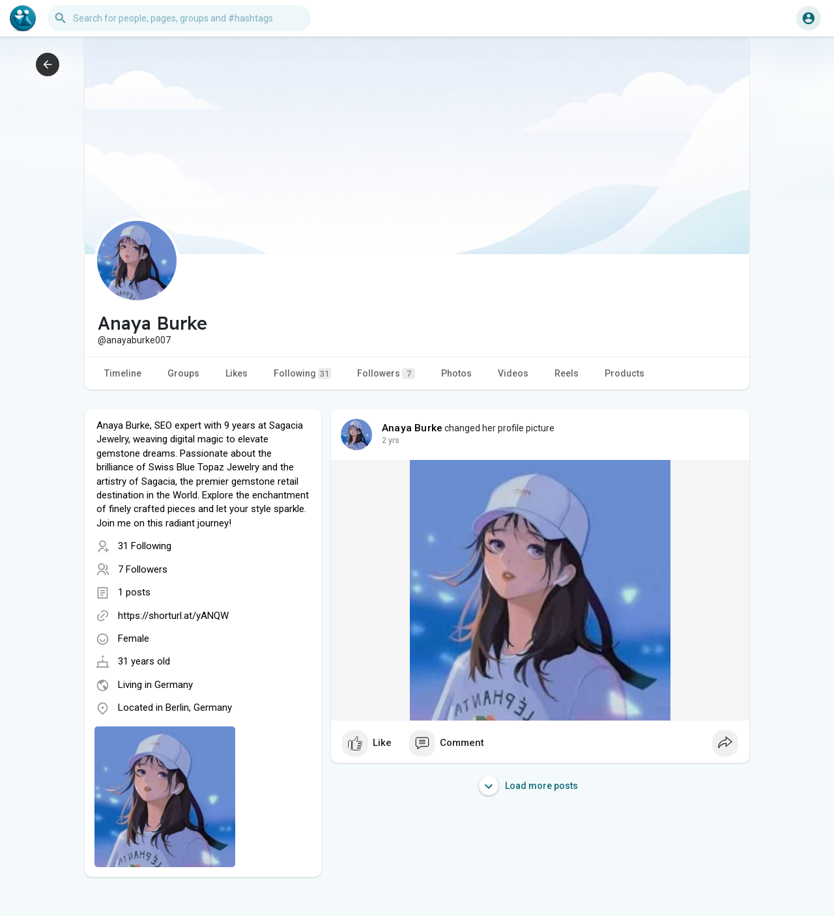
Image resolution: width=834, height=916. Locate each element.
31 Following (144, 546)
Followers (386, 373)
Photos (456, 373)
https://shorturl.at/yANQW (173, 616)
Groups (183, 373)
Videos (513, 373)
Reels (566, 373)
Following (302, 373)
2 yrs (390, 440)
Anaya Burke (412, 428)
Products (624, 373)
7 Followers (142, 569)
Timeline (122, 373)
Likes (236, 373)
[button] (179, 18)
